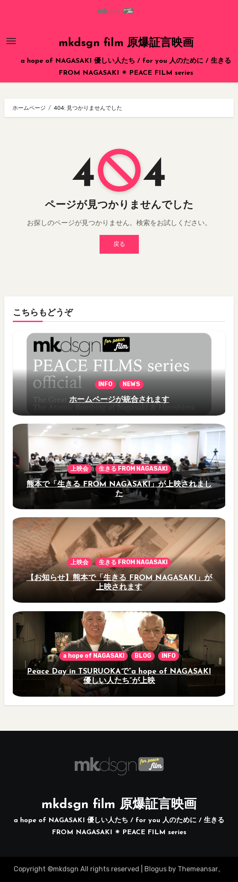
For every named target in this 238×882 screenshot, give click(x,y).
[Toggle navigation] (11, 41)
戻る (119, 244)
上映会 (79, 468)
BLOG (143, 655)
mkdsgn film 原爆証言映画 (126, 43)
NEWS (131, 384)
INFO (105, 384)
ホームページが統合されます (119, 400)
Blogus (155, 869)
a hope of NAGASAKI (93, 655)
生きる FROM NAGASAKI (133, 468)
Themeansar (198, 869)
